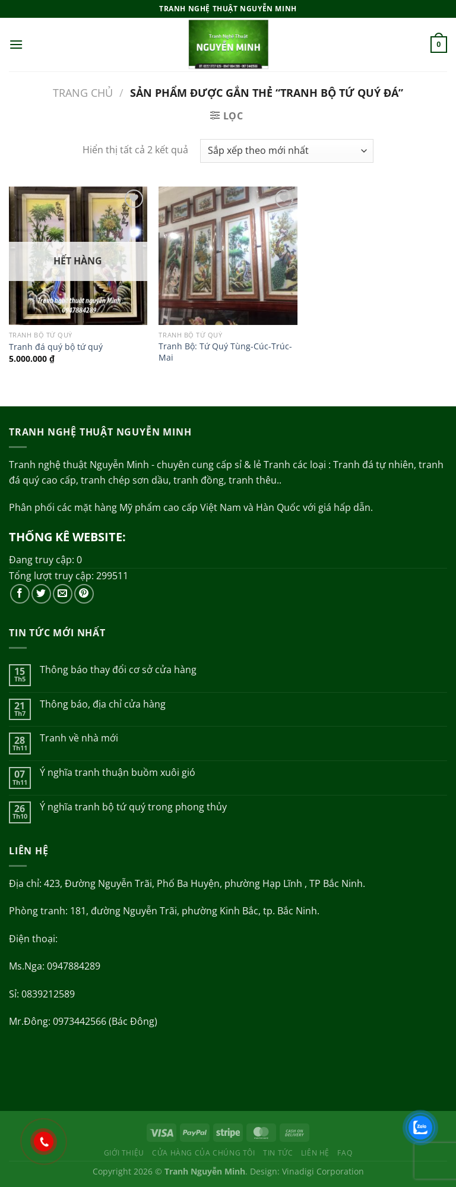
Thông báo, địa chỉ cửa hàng (103, 704)
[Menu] (16, 44)
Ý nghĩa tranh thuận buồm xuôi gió (117, 772)
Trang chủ (83, 92)
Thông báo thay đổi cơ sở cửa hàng (118, 669)
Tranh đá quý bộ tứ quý (56, 347)
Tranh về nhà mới (79, 738)
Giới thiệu (124, 1153)
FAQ (344, 1153)
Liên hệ (315, 1153)
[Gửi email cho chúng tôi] (62, 594)
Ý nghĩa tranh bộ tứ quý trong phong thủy (133, 807)
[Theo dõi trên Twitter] (41, 594)
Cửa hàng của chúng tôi (203, 1153)
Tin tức (278, 1153)
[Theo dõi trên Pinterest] (84, 594)
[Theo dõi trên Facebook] (20, 594)
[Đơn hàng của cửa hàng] (286, 151)
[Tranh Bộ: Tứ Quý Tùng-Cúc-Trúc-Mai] (228, 256)
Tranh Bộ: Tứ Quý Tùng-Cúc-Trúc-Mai (225, 352)
